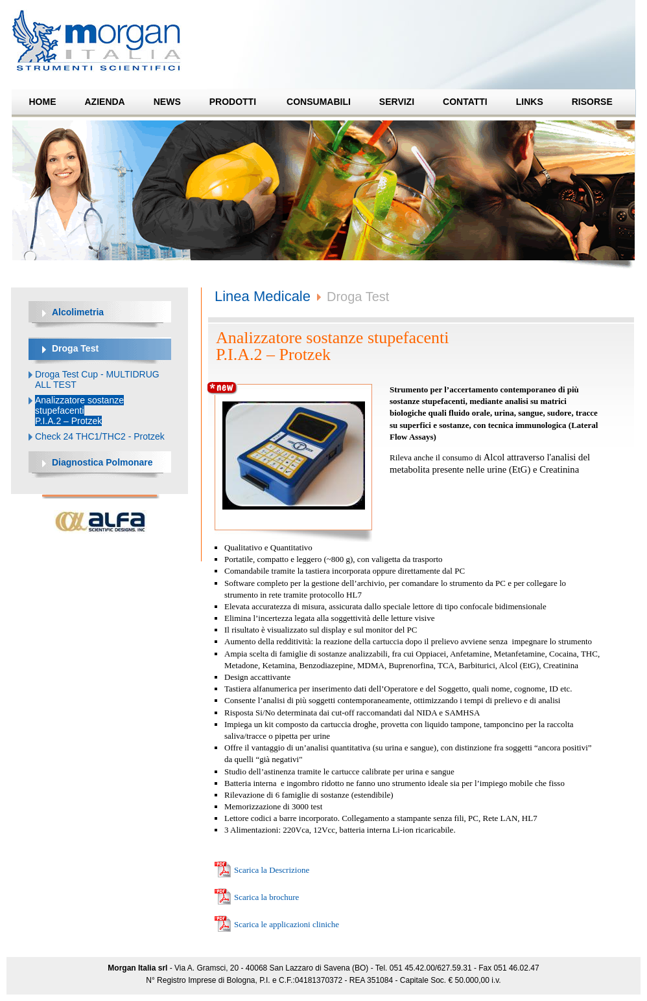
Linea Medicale (263, 296)
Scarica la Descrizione (271, 870)
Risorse (592, 101)
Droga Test (358, 296)
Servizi (396, 101)
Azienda (105, 101)
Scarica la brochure (266, 897)
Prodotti (232, 101)
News (167, 101)
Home (42, 101)
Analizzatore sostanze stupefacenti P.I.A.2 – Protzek (79, 410)
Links (529, 101)
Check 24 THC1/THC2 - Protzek (100, 436)
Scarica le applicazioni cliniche (286, 924)
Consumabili (319, 101)
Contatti (465, 101)
